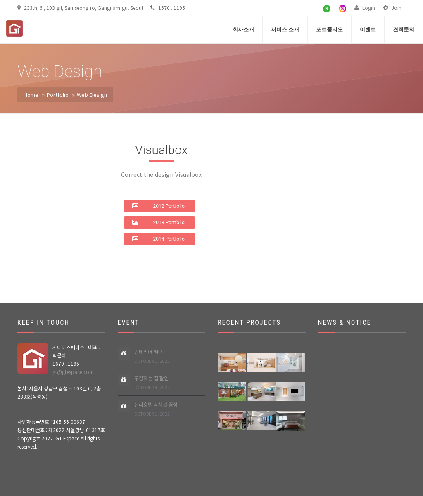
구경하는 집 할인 (152, 382)
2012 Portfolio (158, 205)
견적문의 (403, 29)
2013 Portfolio (158, 222)
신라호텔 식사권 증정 (156, 409)
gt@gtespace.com (73, 371)
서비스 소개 (285, 29)
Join (392, 7)
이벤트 (368, 29)
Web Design (92, 95)
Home (31, 95)
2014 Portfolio (158, 238)
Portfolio (58, 95)
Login (364, 7)
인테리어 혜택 (152, 356)
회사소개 (243, 29)
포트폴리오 (329, 29)
